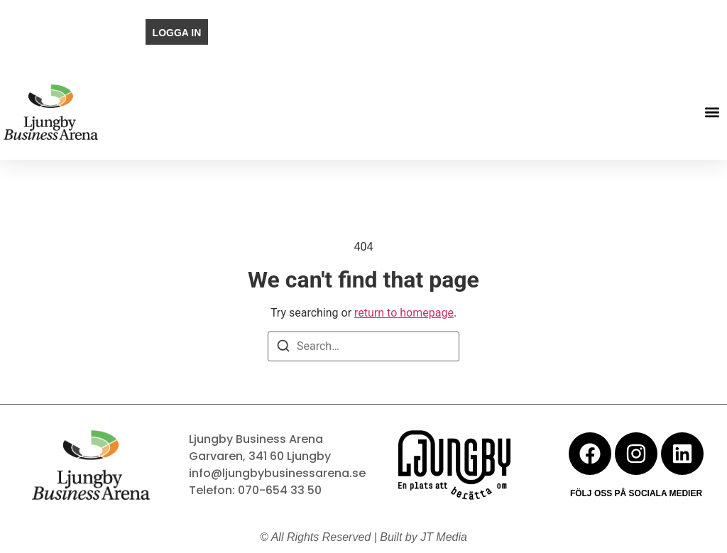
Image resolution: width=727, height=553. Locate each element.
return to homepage (404, 312)
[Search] (283, 348)
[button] (711, 112)
